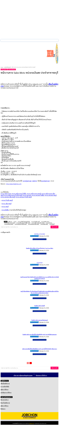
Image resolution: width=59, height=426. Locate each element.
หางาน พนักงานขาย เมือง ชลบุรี (38, 222)
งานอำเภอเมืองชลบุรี (12, 69)
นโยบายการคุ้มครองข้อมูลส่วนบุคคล (23, 375)
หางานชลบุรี (52, 224)
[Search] (54, 227)
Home (2, 67)
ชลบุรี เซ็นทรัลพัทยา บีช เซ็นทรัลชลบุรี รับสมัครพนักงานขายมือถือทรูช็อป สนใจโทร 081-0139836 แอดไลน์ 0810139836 (40, 292)
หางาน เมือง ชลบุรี (44, 224)
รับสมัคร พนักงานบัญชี (39, 305)
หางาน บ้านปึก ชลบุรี (35, 221)
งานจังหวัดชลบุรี (7, 67)
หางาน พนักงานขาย (6, 194)
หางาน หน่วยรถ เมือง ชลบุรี (8, 197)
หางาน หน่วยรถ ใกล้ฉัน (38, 195)
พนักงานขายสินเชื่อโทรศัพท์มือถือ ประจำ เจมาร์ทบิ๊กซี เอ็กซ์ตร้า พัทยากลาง (39, 349)
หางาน (15, 221)
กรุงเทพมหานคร (45, 181)
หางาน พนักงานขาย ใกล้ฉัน (19, 194)
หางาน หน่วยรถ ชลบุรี (50, 195)
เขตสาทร (34, 181)
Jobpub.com (31, 423)
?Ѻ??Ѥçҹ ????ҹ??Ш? (39, 234)
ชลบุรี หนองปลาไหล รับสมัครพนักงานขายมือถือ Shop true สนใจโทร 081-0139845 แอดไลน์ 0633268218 (39, 277)
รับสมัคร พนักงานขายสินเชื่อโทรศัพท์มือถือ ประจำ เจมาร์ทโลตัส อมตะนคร (40, 334)
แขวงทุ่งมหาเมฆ (27, 181)
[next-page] (31, 363)
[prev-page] (28, 363)
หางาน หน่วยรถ (27, 195)
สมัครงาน (10, 221)
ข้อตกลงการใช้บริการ (41, 375)
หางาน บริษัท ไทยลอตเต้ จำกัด (24, 221)
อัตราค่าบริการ (5, 399)
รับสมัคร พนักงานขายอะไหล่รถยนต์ (39, 320)
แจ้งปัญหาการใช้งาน (6, 392)
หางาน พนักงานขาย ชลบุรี (34, 194)
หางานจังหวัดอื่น (5, 386)
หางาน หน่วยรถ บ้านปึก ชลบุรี (24, 197)
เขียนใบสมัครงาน (5, 383)
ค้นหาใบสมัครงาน (5, 402)
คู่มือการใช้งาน (4, 389)
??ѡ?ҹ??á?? (40, 262)
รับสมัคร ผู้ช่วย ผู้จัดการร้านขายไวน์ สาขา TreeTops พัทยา (39, 248)
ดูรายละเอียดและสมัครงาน (39, 239)
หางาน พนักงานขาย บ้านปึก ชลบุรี (13, 195)
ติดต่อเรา (3, 408)
